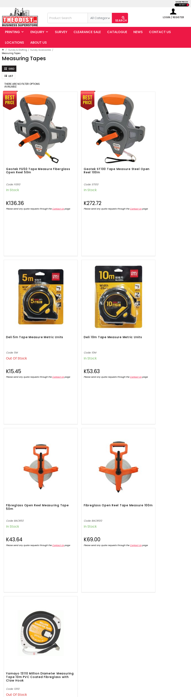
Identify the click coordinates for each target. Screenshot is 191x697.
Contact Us (12, 197)
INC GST (187, 5)
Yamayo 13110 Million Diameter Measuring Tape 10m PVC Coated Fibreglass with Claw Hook (31, 461)
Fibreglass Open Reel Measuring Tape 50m (94, 306)
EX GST (182, 5)
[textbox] (68, 18)
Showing (95, 551)
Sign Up (173, 583)
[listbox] (100, 18)
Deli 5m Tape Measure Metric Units (154, 154)
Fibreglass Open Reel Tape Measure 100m (152, 306)
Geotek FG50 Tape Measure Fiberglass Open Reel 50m (29, 154)
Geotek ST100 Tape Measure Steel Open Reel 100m (91, 154)
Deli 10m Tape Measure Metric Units (30, 306)
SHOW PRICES (181, 2)
